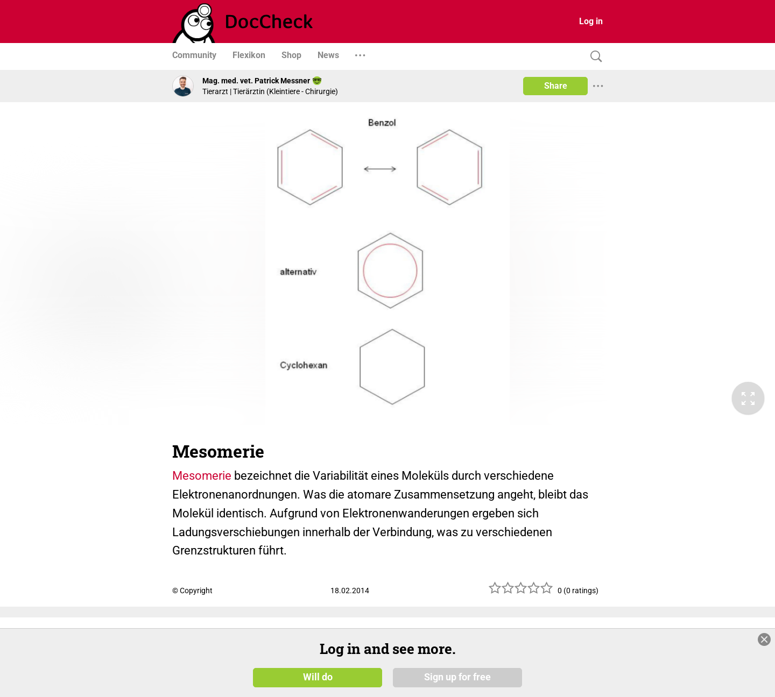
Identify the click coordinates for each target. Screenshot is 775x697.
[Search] (593, 56)
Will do (318, 676)
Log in (591, 21)
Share (555, 86)
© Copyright (192, 590)
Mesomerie (201, 475)
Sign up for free (457, 676)
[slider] (521, 592)
